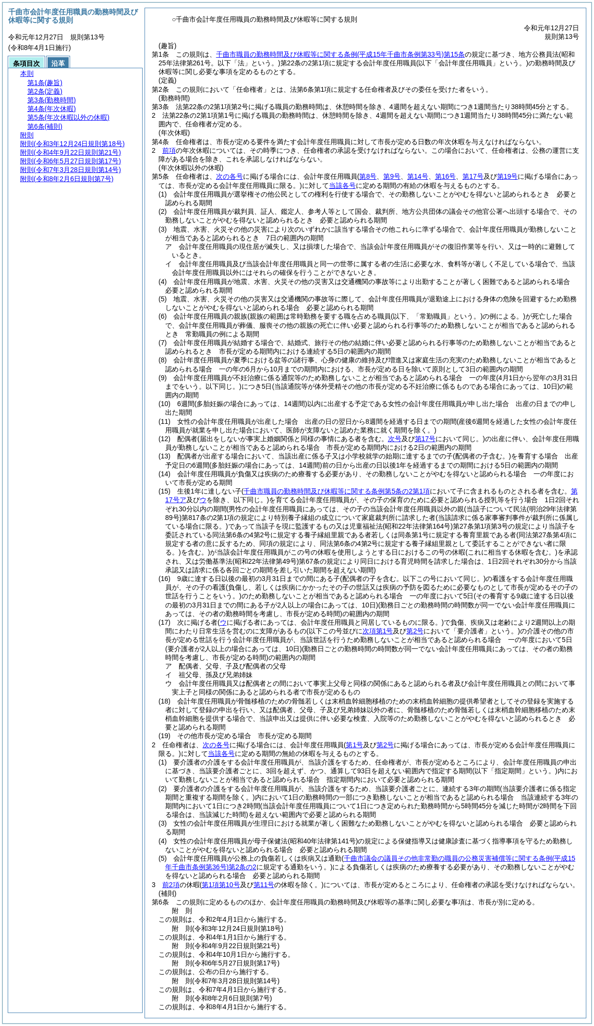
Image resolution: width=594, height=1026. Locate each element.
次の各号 (229, 176)
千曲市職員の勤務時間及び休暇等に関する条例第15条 (340, 54)
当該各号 (342, 185)
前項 (169, 150)
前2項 (171, 885)
